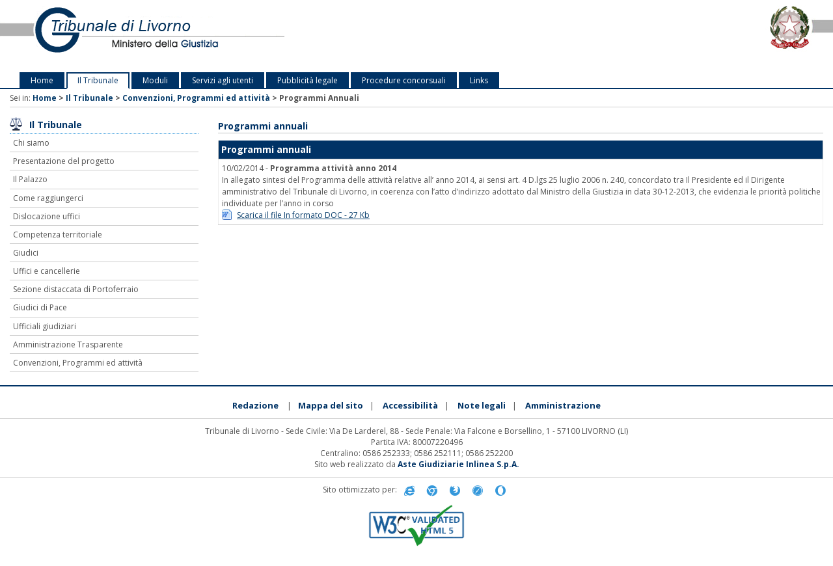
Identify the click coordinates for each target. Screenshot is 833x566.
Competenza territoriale (57, 234)
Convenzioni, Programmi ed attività (196, 97)
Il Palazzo (30, 179)
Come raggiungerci (48, 198)
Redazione (255, 405)
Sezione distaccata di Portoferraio (76, 289)
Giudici (25, 252)
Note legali (481, 405)
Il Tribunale (97, 80)
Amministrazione (563, 405)
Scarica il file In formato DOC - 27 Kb (303, 215)
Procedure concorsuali (404, 80)
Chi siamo (31, 142)
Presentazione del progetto (64, 161)
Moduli (155, 80)
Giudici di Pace (40, 307)
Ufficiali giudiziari (44, 326)
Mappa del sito (330, 405)
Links (479, 80)
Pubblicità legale (307, 80)
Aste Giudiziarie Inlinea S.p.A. (458, 464)
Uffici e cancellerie (46, 270)
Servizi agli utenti (222, 80)
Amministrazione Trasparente (68, 344)
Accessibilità (410, 405)
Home (42, 80)
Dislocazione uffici (46, 216)
